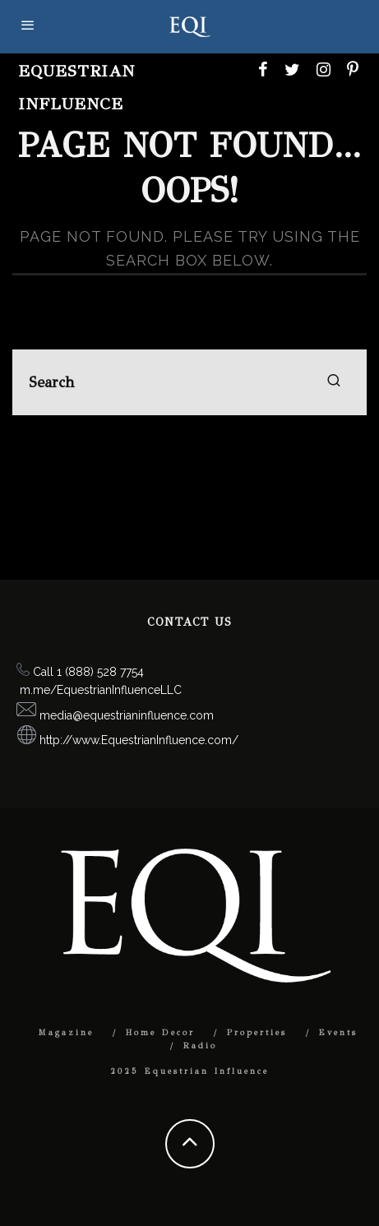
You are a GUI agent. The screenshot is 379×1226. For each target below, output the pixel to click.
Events (338, 1033)
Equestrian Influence (76, 87)
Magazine (66, 1033)
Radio (200, 1046)
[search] (334, 382)
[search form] (189, 382)
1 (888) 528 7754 (100, 671)
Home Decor (160, 1033)
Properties (257, 1033)
